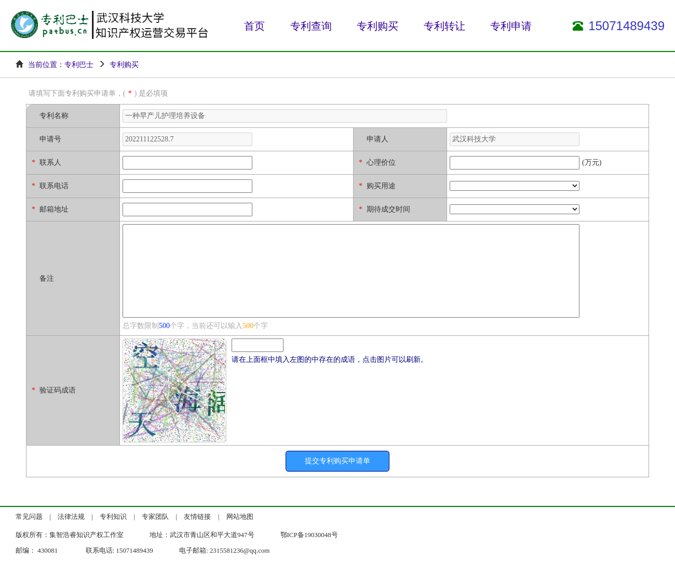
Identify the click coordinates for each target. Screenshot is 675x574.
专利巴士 (78, 65)
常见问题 (29, 516)
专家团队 (155, 516)
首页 (254, 26)
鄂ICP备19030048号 (309, 535)
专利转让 (444, 26)
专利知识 (113, 516)
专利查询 (311, 26)
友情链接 (197, 516)
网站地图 (239, 516)
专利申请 (511, 26)
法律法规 (71, 516)
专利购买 (377, 26)
